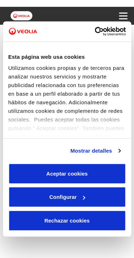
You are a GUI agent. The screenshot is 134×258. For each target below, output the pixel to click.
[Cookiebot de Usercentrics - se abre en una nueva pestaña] (95, 31)
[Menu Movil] (123, 16)
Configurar (67, 197)
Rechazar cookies (67, 220)
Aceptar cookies (67, 173)
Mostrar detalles (91, 151)
